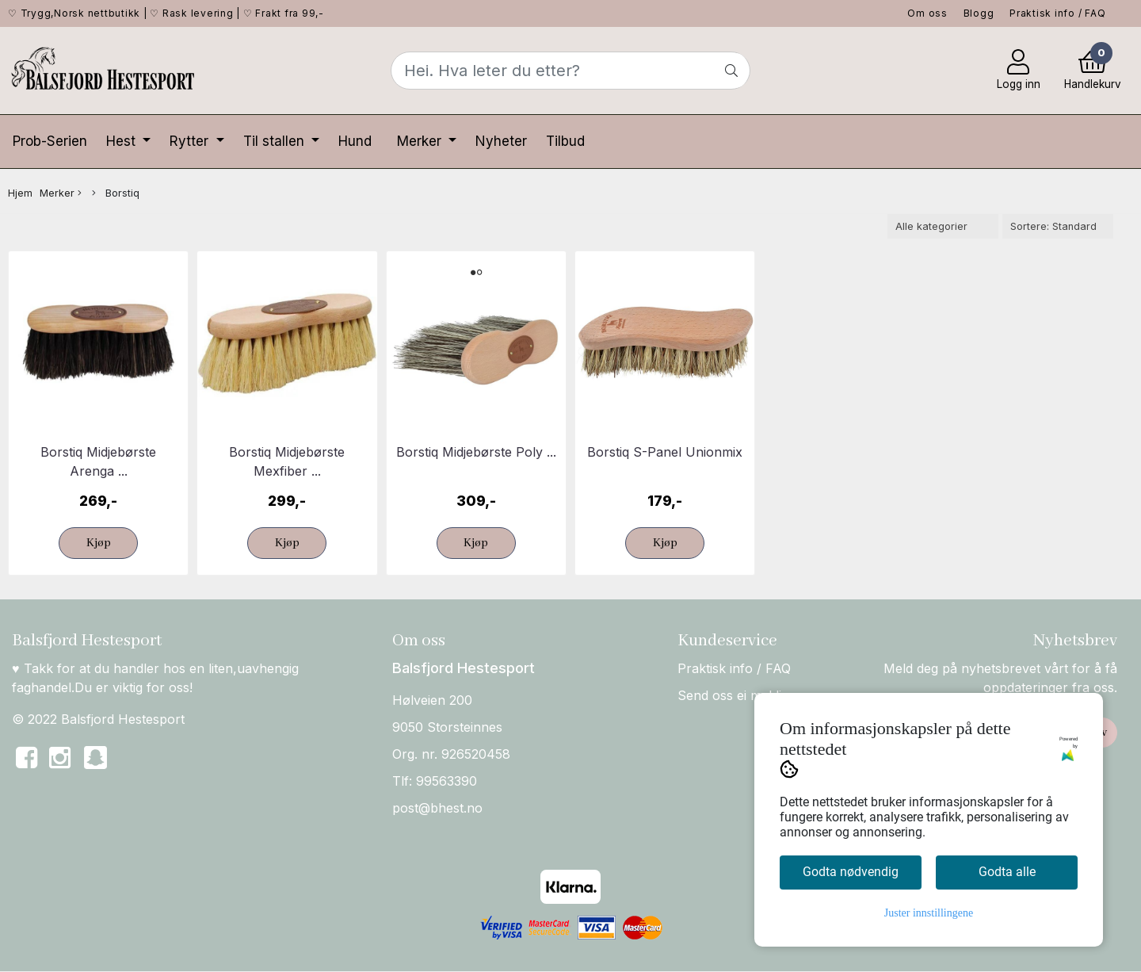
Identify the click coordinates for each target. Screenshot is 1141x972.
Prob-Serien (50, 141)
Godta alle (1007, 871)
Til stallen (275, 141)
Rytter (191, 141)
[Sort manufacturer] (942, 226)
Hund (355, 141)
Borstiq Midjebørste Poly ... (476, 452)
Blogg (979, 13)
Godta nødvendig (851, 871)
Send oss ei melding (736, 695)
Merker (421, 141)
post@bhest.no (437, 808)
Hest (122, 141)
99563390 (446, 781)
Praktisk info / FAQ (1057, 13)
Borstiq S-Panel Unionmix (664, 452)
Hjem (20, 193)
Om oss (927, 13)
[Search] (570, 71)
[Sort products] (1057, 226)
